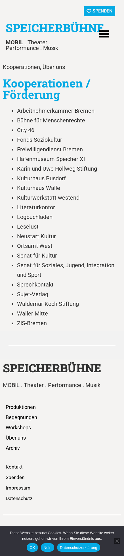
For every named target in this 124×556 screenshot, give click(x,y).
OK (32, 547)
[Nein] (117, 541)
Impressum (18, 488)
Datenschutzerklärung (78, 547)
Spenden (15, 477)
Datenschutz (19, 498)
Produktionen (21, 407)
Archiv (13, 448)
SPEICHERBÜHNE (55, 27)
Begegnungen (21, 417)
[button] (104, 33)
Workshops (18, 427)
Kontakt (14, 467)
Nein (48, 547)
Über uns (16, 438)
